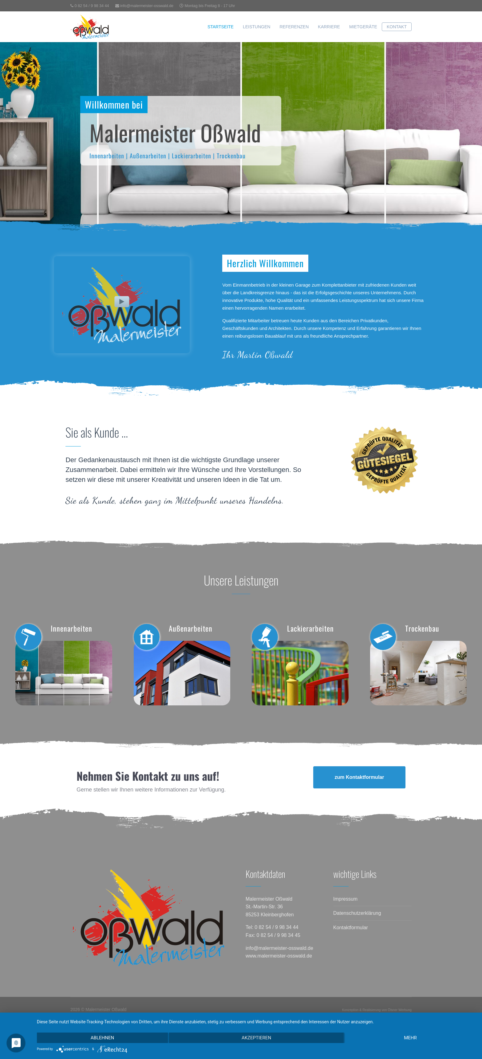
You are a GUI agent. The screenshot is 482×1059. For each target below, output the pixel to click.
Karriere (329, 26)
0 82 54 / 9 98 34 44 (92, 6)
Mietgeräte (363, 26)
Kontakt (397, 26)
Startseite (220, 26)
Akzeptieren (256, 1038)
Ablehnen (102, 1038)
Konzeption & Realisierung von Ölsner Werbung (377, 1010)
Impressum (345, 899)
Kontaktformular (350, 927)
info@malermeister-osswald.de (146, 6)
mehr (410, 1038)
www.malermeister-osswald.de (279, 955)
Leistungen (256, 26)
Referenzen (294, 26)
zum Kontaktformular (359, 777)
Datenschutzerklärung (357, 913)
